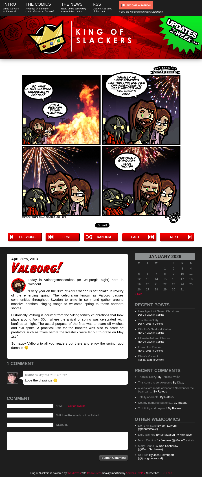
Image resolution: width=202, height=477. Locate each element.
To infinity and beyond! (152, 408)
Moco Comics (147, 440)
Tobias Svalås (171, 377)
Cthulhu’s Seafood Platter (154, 329)
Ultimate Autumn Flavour (154, 338)
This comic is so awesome (155, 382)
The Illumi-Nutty (148, 320)
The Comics (40, 7)
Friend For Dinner (149, 347)
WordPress (74, 473)
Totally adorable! (148, 397)
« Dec (138, 294)
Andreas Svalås (135, 473)
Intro (11, 7)
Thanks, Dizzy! (147, 377)
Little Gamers (146, 434)
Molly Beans (146, 446)
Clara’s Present (148, 356)
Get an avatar (76, 406)
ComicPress (94, 473)
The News (73, 7)
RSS (102, 7)
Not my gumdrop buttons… (155, 402)
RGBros (143, 455)
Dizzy (180, 382)
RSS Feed (166, 473)
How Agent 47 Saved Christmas (158, 311)
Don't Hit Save (147, 425)
